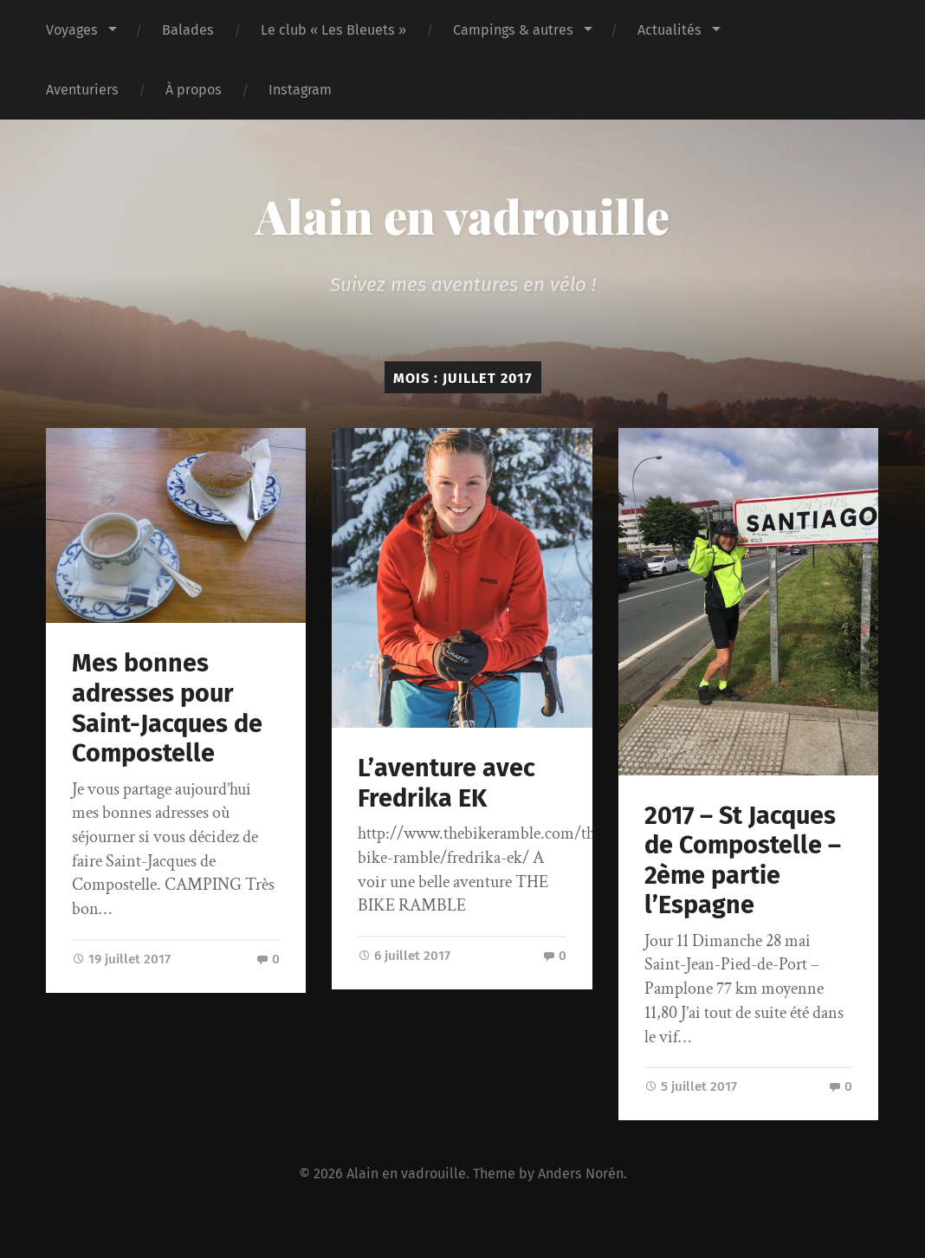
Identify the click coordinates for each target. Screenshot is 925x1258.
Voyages (72, 30)
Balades (188, 30)
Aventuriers (82, 89)
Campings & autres (513, 30)
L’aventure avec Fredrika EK (446, 783)
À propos (193, 89)
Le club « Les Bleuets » (333, 30)
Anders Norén (581, 1173)
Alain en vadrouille (462, 216)
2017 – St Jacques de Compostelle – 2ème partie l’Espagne (742, 861)
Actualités (669, 30)
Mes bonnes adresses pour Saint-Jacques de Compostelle (167, 708)
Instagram (300, 89)
